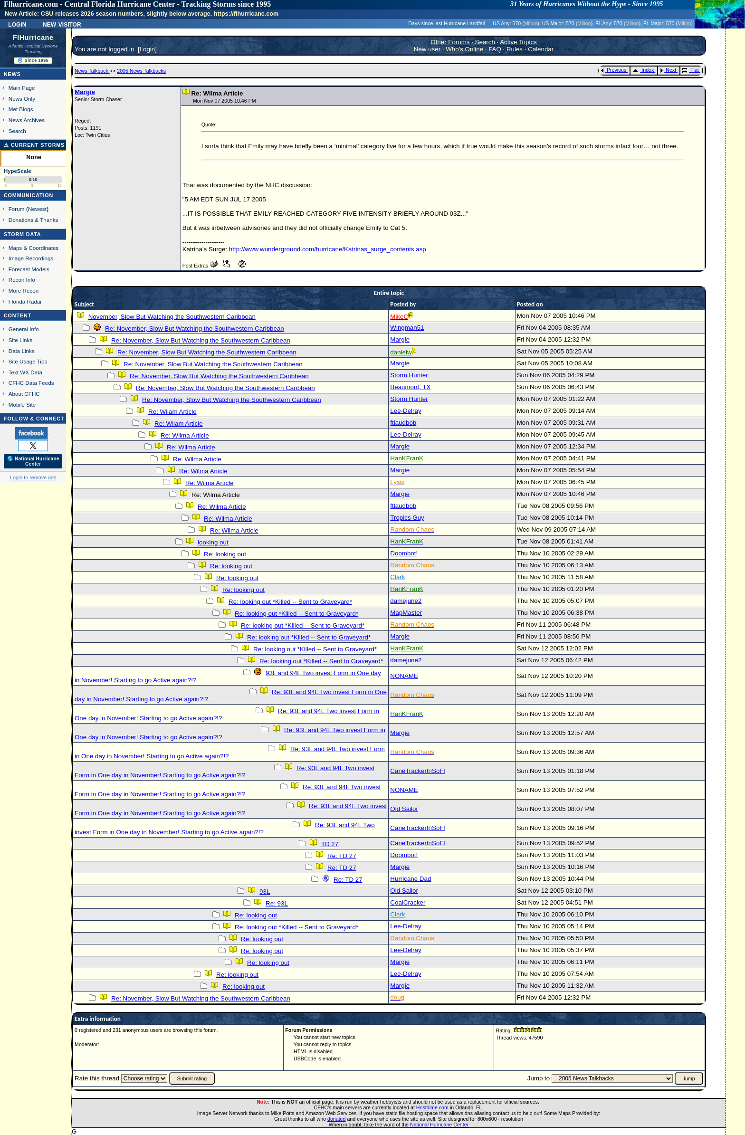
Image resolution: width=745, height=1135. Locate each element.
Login (17, 24)
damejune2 (405, 600)
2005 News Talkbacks (141, 71)
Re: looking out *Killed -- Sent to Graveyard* (290, 601)
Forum (17, 209)
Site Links (20, 340)
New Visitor (62, 24)
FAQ (494, 49)
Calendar (541, 49)
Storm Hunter (409, 375)
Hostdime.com (432, 1107)
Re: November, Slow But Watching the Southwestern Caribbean (194, 328)
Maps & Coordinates (33, 248)
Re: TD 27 (341, 855)
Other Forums (449, 42)
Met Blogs (21, 109)
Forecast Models (29, 269)
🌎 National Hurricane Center (33, 461)
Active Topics (518, 42)
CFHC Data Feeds (31, 383)
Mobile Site (22, 404)
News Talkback (92, 71)
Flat (690, 70)
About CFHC (24, 394)
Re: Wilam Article (172, 411)
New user (427, 49)
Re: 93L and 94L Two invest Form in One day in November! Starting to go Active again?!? (224, 771)
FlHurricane (33, 37)
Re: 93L (277, 903)
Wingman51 (407, 327)
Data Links (22, 351)
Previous (614, 70)
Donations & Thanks (33, 220)
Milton (530, 23)
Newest (37, 209)
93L (264, 891)
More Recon (23, 290)
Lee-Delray (405, 410)
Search (17, 131)
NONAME (404, 675)
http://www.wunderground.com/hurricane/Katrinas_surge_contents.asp (327, 249)
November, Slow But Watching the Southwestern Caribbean (172, 316)
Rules (514, 49)
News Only (22, 98)
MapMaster (406, 612)
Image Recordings (31, 258)
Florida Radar (25, 301)
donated (336, 1119)
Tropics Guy (407, 517)
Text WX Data (25, 372)
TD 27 (329, 844)
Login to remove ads (33, 477)
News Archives (27, 120)
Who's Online (464, 49)
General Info (24, 329)
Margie (85, 91)
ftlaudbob (403, 422)
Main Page (22, 88)
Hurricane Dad (410, 878)
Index (643, 70)
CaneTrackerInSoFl (417, 770)
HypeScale (17, 171)
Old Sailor (404, 808)
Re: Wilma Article (185, 435)
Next (668, 70)
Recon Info (22, 280)
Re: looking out (225, 554)
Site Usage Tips (28, 361)
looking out (213, 542)
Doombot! (404, 553)
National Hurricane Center (439, 1124)
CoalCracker (407, 902)
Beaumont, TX (410, 387)
